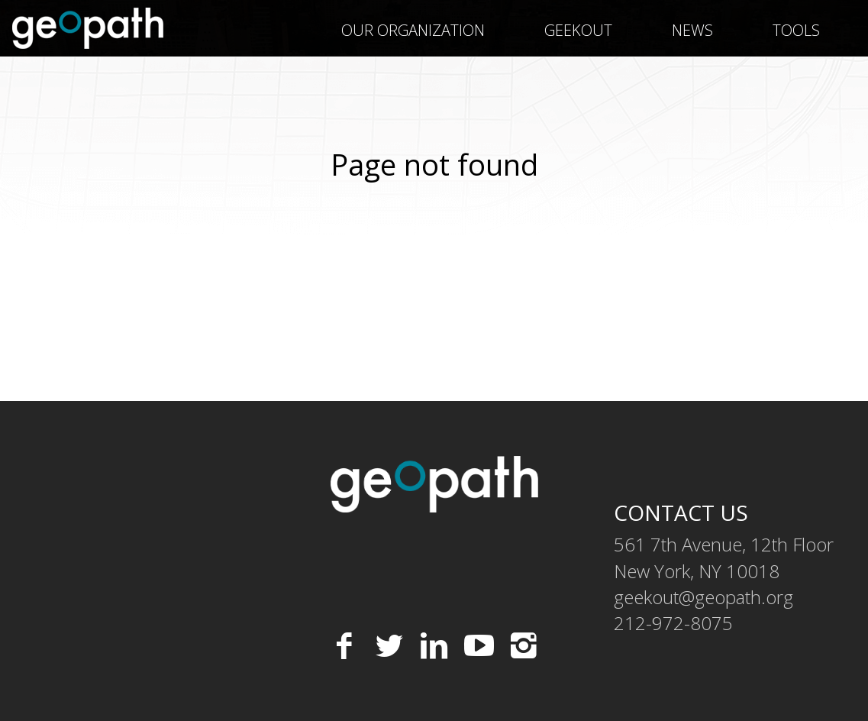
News (692, 30)
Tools (796, 30)
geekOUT (578, 30)
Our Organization (413, 30)
